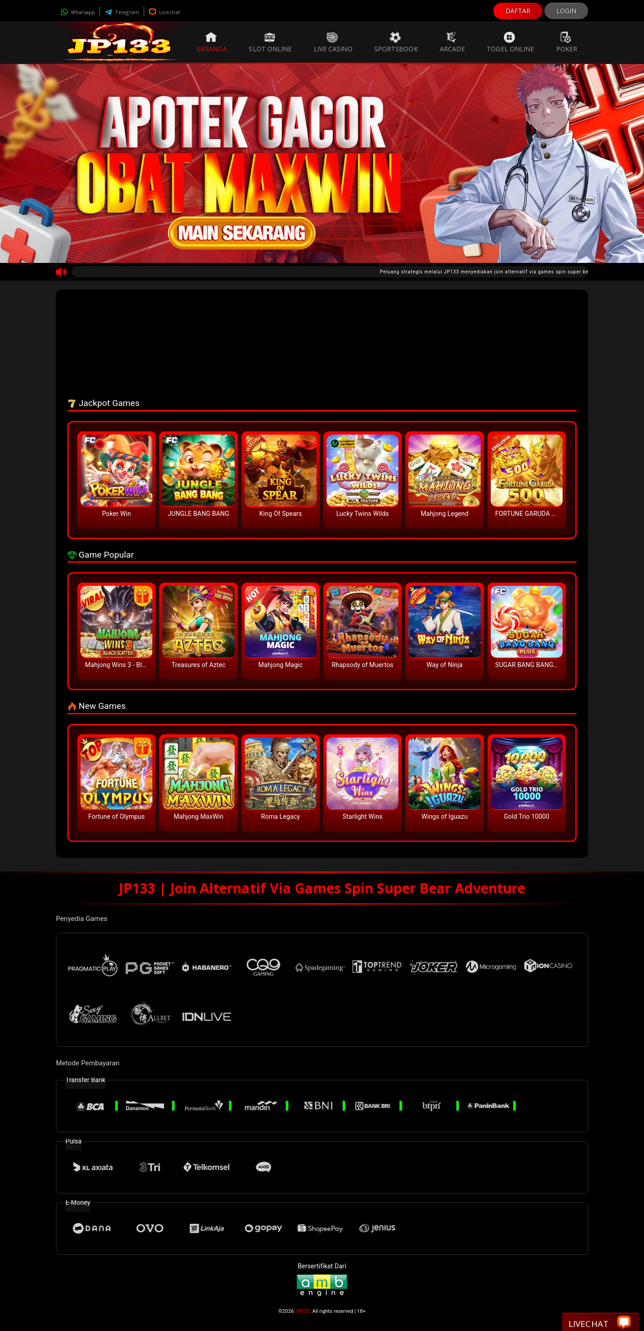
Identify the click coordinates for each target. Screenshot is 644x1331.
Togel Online (510, 42)
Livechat (164, 12)
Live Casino (333, 42)
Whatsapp (77, 12)
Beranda (211, 42)
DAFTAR (518, 10)
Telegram (122, 12)
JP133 (302, 1311)
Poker (567, 42)
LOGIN (566, 10)
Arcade (452, 42)
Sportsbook (396, 42)
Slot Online (270, 42)
